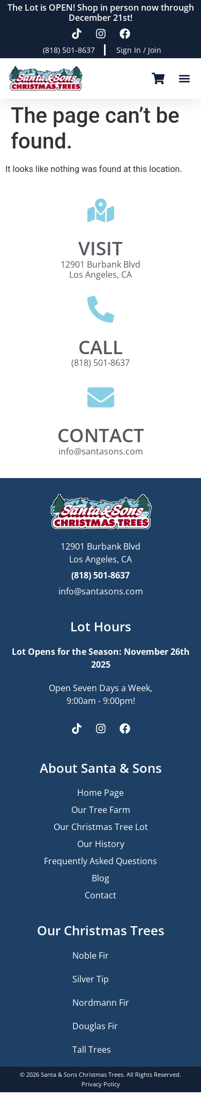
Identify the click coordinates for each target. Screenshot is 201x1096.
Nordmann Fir (100, 1002)
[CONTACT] (100, 397)
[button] (184, 79)
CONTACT (100, 435)
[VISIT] (100, 210)
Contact (100, 895)
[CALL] (100, 309)
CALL (100, 346)
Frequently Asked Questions (100, 861)
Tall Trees (91, 1049)
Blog (100, 878)
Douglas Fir (95, 1026)
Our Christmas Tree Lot (101, 827)
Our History (100, 844)
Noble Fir (90, 955)
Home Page (100, 792)
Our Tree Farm (100, 810)
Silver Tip (90, 979)
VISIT (100, 248)
